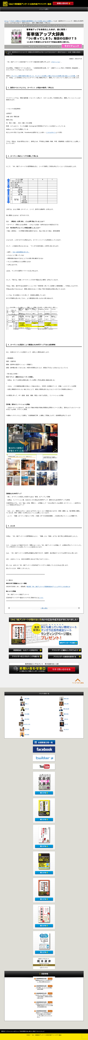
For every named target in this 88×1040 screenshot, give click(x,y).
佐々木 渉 (63, 731)
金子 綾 (24, 710)
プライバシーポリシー (12, 1032)
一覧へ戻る (44, 609)
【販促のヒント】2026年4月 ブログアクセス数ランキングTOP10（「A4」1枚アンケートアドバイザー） (44, 1016)
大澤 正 (64, 720)
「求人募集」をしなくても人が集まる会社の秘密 (44, 990)
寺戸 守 (64, 725)
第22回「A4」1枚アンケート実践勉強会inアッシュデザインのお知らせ (48, 588)
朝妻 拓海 (63, 700)
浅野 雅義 (24, 700)
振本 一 (24, 705)
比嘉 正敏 (63, 705)
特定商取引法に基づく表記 (28, 1032)
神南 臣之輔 (64, 710)
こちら (41, 599)
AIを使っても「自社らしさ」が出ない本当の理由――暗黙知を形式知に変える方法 (44, 998)
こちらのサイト (51, 134)
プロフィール (55, 62)
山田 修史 (24, 736)
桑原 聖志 (63, 715)
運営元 (3, 1032)
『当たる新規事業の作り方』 (21, 253)
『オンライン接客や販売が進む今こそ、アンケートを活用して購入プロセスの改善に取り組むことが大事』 (43, 76)
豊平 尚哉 (24, 731)
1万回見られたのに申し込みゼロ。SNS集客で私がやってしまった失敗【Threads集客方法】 (44, 1007)
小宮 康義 (24, 715)
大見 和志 (24, 720)
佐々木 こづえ (24, 725)
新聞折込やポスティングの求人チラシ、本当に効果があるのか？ (44, 982)
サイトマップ (40, 1032)
